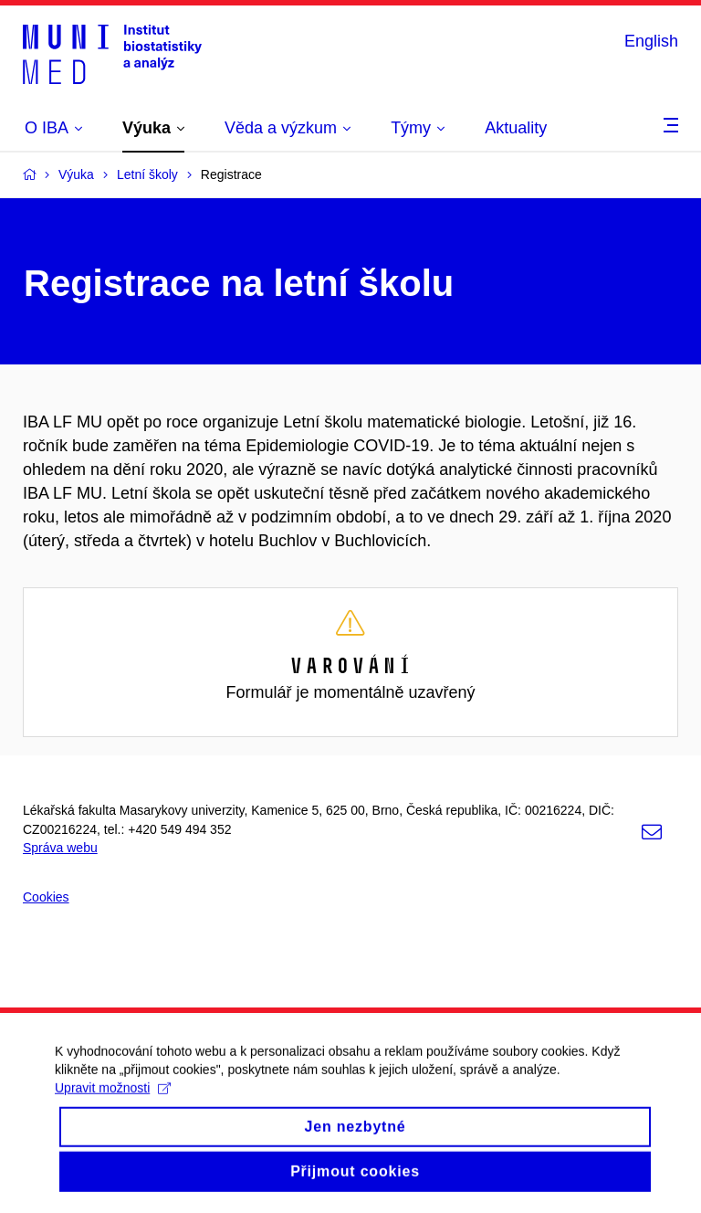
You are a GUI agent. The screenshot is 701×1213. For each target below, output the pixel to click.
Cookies (46, 897)
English (651, 41)
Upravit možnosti (113, 1107)
